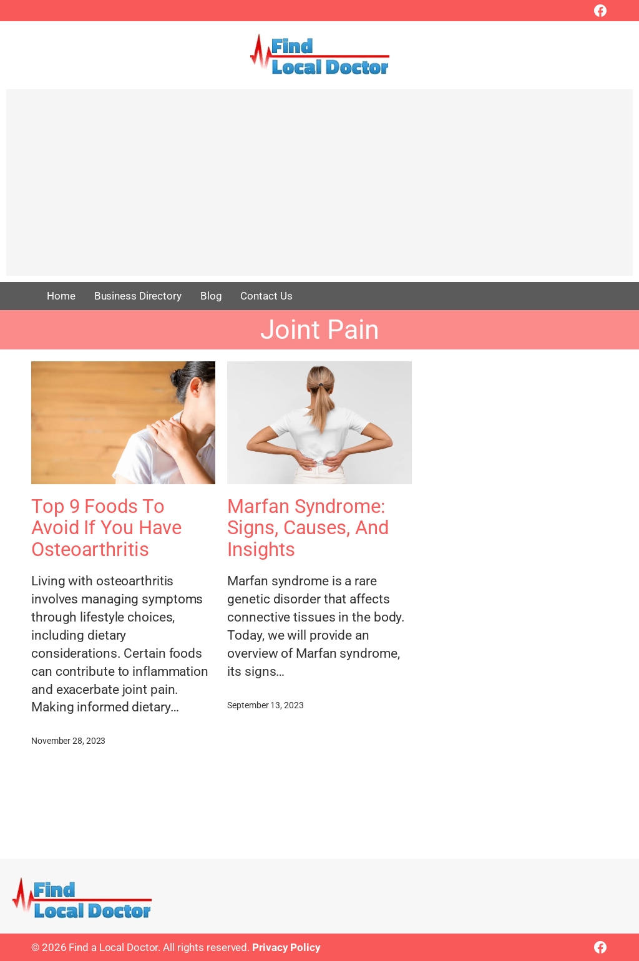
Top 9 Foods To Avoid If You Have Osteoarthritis (106, 528)
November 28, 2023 (68, 741)
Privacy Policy (286, 947)
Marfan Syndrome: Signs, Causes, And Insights (307, 528)
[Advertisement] (319, 188)
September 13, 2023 (265, 705)
